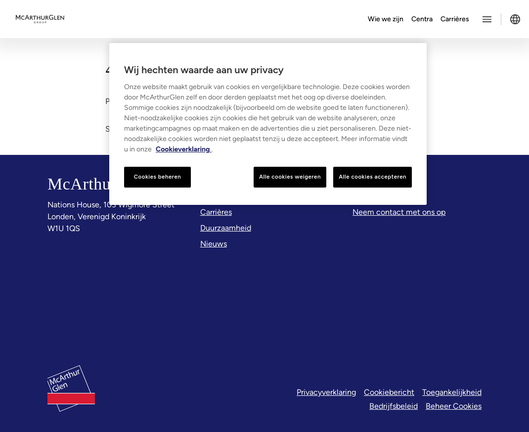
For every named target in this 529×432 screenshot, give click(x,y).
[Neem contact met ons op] (399, 212)
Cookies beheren (157, 176)
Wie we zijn (385, 19)
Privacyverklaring (326, 392)
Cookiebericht (389, 392)
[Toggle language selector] (515, 19)
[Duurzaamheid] (225, 228)
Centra (422, 19)
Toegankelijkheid (452, 392)
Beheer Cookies (454, 406)
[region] (268, 124)
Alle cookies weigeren (290, 176)
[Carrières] (216, 212)
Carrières (455, 19)
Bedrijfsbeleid (393, 406)
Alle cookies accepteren (372, 176)
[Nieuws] (213, 244)
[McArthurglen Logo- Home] (40, 19)
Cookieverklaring (184, 149)
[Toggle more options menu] (487, 19)
